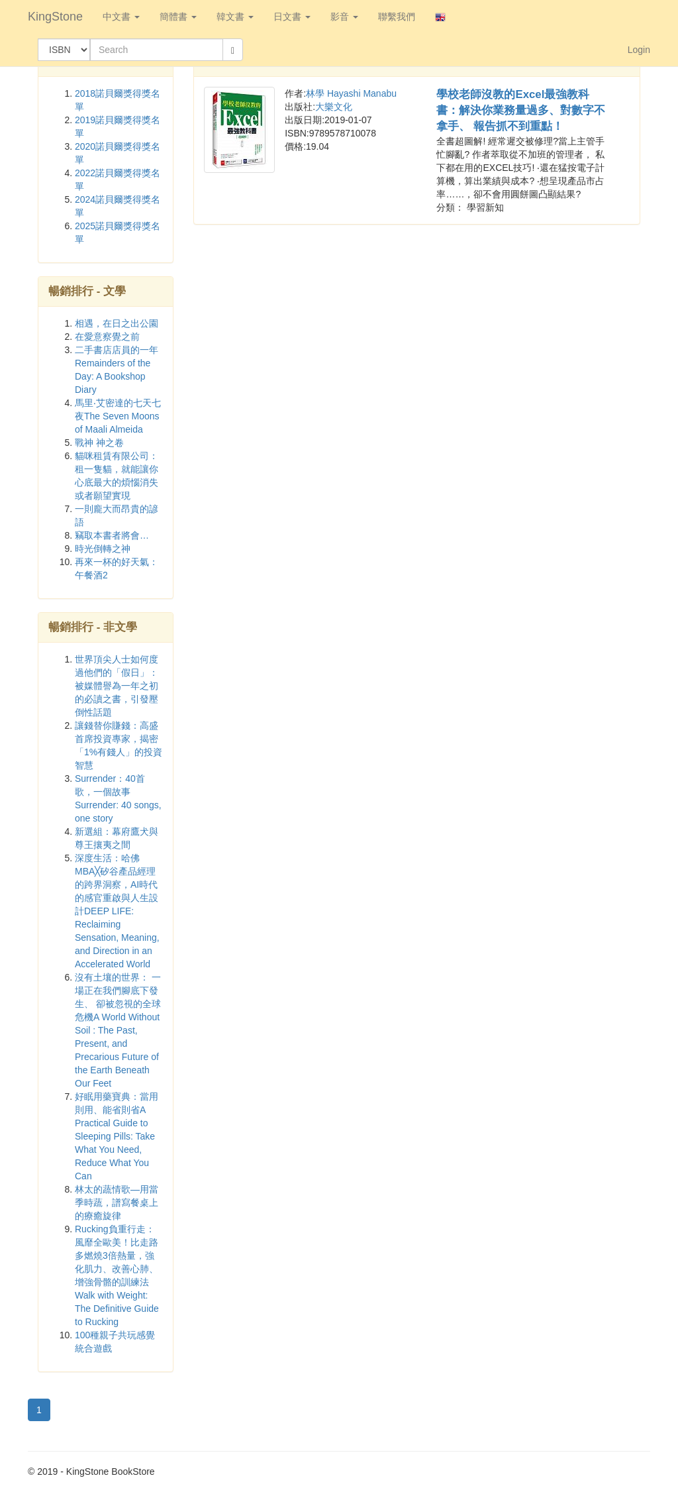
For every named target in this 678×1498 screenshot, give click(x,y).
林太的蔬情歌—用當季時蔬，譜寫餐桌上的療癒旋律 (116, 1202)
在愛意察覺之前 (107, 336)
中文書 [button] (121, 16)
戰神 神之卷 (99, 442)
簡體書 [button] (178, 16)
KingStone (55, 16)
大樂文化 (333, 106)
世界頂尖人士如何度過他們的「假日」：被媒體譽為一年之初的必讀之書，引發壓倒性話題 (116, 686)
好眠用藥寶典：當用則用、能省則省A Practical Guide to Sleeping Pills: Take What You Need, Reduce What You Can (116, 1136)
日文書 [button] (292, 16)
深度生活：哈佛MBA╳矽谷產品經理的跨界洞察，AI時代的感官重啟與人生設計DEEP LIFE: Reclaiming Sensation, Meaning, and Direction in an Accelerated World (117, 911)
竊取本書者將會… (112, 535)
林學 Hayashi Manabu (351, 93)
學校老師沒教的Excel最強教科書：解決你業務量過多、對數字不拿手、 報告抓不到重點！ (520, 110)
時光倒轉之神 (102, 548)
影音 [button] (344, 16)
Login (639, 49)
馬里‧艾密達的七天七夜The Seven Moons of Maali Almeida (118, 416)
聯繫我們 (396, 16)
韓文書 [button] (235, 16)
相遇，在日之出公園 (116, 323)
